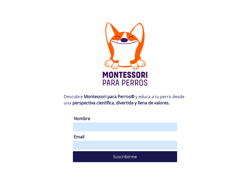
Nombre (82, 118)
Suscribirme (125, 157)
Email (79, 137)
